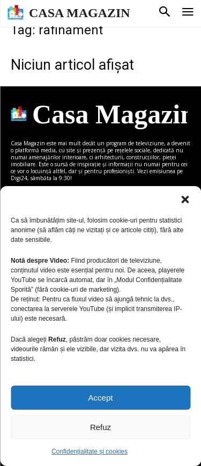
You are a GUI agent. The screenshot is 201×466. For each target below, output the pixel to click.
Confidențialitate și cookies (89, 451)
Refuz (100, 427)
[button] (185, 199)
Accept (100, 397)
